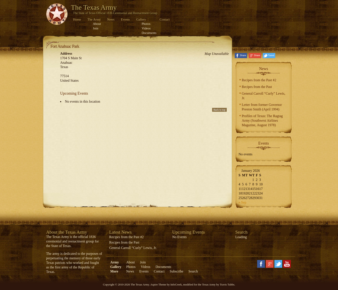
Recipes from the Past (257, 87)
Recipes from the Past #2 (259, 80)
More (114, 271)
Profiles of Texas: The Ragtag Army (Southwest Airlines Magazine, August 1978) (262, 120)
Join (95, 28)
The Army (94, 19)
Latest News (120, 232)
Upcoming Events (188, 232)
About (97, 23)
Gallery (141, 19)
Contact (165, 19)
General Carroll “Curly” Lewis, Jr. (263, 96)
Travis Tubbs (227, 284)
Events (125, 19)
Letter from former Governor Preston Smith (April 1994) (262, 107)
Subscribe (176, 271)
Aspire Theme (158, 284)
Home (77, 19)
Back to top (219, 109)
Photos (146, 23)
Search (193, 271)
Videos (146, 28)
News (110, 19)
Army (114, 262)
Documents (149, 33)
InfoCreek (176, 284)
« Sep (242, 202)
